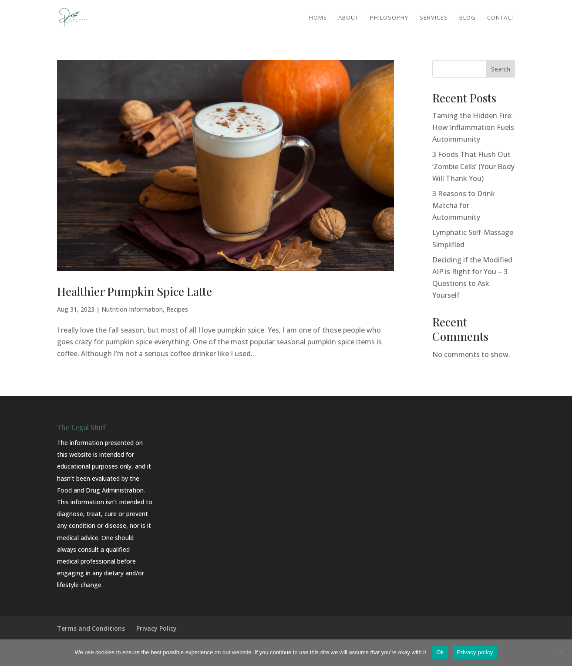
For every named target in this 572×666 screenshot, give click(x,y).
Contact (501, 17)
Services (434, 17)
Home (318, 17)
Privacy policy (475, 652)
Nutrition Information (132, 309)
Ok (440, 652)
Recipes (177, 309)
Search (500, 69)
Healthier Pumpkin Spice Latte (134, 291)
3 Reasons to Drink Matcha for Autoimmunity (463, 205)
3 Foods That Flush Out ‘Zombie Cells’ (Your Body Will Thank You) (473, 166)
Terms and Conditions (91, 628)
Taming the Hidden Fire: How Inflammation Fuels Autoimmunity (473, 127)
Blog (467, 17)
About (348, 17)
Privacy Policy (156, 628)
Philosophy (389, 17)
